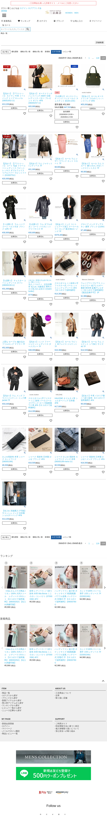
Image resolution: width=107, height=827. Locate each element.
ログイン (24, 8)
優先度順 (14, 52)
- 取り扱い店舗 (61, 698)
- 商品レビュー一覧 (9, 733)
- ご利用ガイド (61, 723)
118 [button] (97, 58)
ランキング (24, 21)
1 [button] (89, 58)
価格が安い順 (25, 52)
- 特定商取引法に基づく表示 (67, 726)
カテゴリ (42, 21)
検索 (28, 29)
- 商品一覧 (5, 693)
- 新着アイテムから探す (11, 700)
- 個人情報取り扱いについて (67, 728)
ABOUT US (60, 688)
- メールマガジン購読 (10, 731)
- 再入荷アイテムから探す (12, 703)
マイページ (95, 21)
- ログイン (5, 726)
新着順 (47, 52)
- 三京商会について (63, 693)
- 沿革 (57, 695)
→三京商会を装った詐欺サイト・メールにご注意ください (53, 3)
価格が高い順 (38, 52)
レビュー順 (67, 52)
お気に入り (76, 21)
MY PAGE (6, 719)
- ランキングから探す (10, 705)
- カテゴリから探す (9, 695)
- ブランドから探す (9, 698)
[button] (85, 58)
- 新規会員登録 (7, 723)
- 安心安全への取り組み (65, 731)
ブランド (59, 21)
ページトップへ (103, 681)
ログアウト (33, 8)
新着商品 (6, 21)
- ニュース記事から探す (11, 710)
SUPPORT (60, 719)
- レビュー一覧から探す (11, 708)
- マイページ (6, 728)
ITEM (4, 688)
